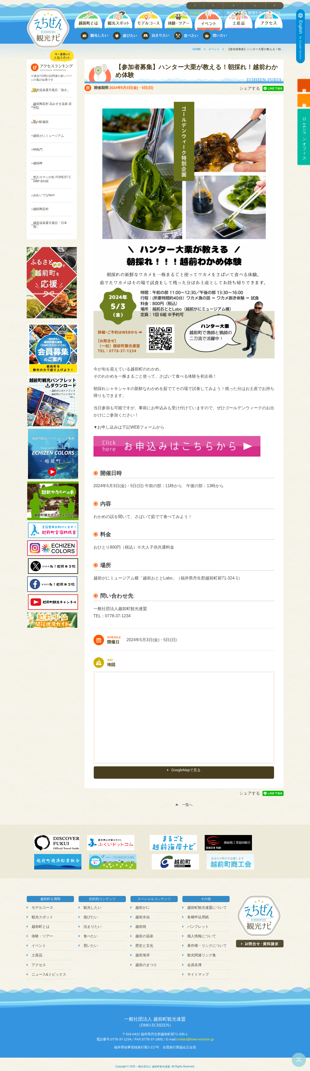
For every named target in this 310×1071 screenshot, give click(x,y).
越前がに (142, 903)
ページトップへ (299, 1059)
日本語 (198, 5)
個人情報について (201, 931)
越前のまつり (146, 960)
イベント (214, 49)
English (216, 5)
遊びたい (90, 912)
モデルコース (42, 903)
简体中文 (236, 5)
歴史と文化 (144, 941)
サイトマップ (198, 969)
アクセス (39, 960)
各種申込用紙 (198, 912)
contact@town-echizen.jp (195, 1034)
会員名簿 (194, 960)
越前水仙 (142, 912)
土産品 (37, 950)
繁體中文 (256, 5)
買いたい (90, 941)
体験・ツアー (42, 931)
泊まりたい (92, 922)
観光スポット (42, 912)
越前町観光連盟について (207, 903)
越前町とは (41, 922)
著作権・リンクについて (207, 941)
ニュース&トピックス (49, 969)
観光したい (92, 903)
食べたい (90, 931)
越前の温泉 (144, 931)
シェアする (249, 88)
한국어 (276, 5)
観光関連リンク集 (201, 950)
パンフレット (198, 922)
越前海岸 (142, 950)
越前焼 (140, 922)
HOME (197, 49)
